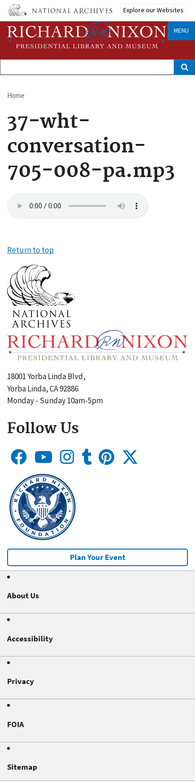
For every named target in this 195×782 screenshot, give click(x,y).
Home (16, 95)
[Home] (87, 34)
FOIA (15, 724)
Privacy (20, 681)
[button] (41, 325)
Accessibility (30, 638)
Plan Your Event (98, 557)
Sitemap (22, 767)
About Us (23, 595)
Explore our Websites (153, 10)
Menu (181, 31)
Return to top (30, 250)
